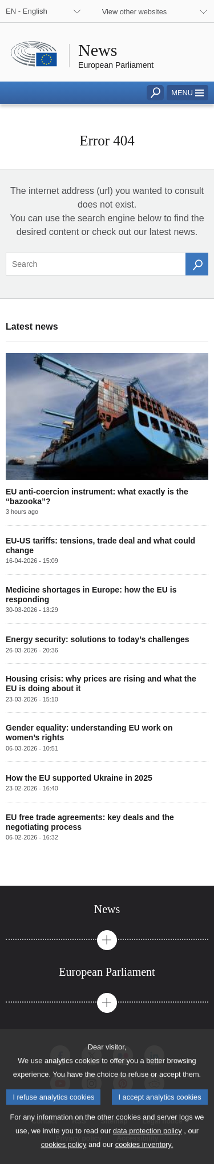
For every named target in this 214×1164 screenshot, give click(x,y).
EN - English (26, 11)
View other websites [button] (134, 11)
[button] (187, 92)
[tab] (107, 909)
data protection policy (147, 1143)
